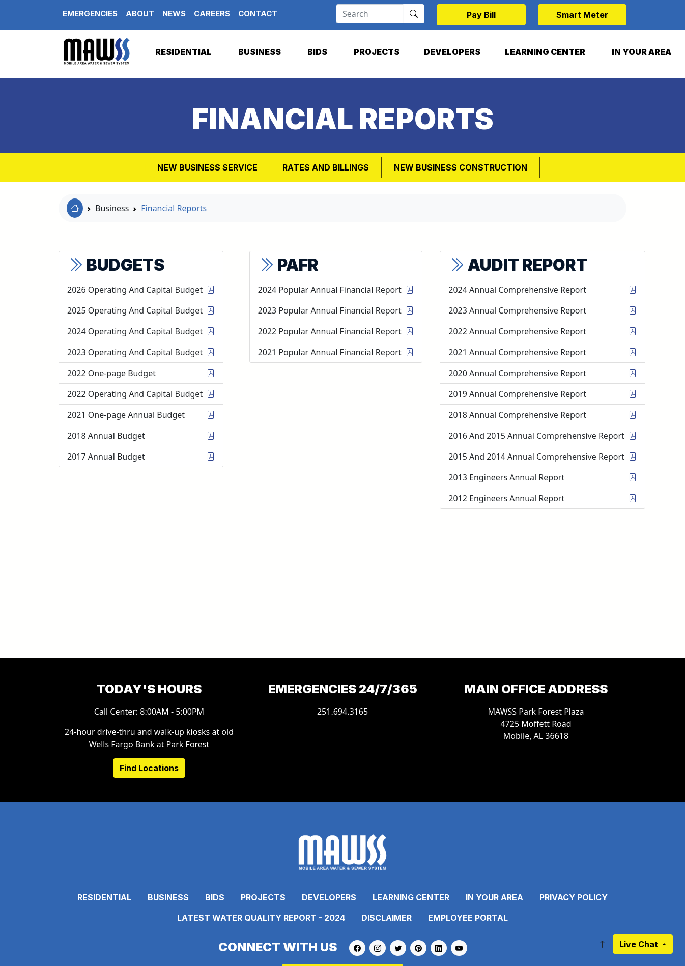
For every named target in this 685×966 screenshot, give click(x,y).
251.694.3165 (342, 711)
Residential (183, 52)
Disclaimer (386, 918)
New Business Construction (460, 167)
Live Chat (639, 944)
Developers (452, 52)
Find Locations (149, 768)
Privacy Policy (573, 897)
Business (259, 52)
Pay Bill (481, 15)
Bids (317, 52)
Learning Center (545, 52)
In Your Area (494, 897)
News (174, 13)
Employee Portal (468, 918)
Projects (376, 52)
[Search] (370, 13)
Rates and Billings (325, 167)
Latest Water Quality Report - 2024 (261, 918)
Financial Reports (174, 208)
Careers (212, 13)
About (140, 13)
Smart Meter (582, 15)
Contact (257, 13)
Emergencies (90, 13)
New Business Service (207, 167)
